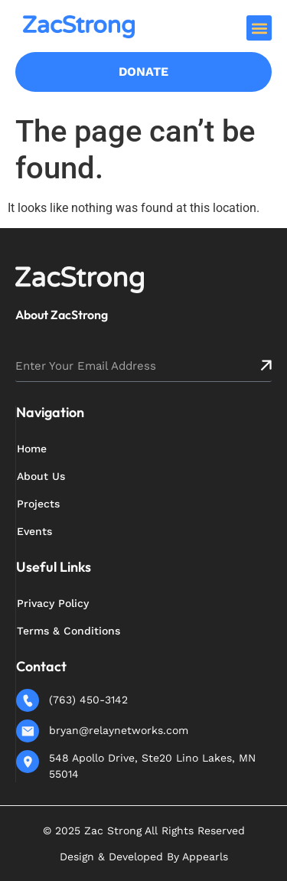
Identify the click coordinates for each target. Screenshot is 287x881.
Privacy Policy (53, 603)
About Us (41, 476)
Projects (38, 504)
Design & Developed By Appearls (144, 856)
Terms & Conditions (68, 631)
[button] (259, 28)
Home (32, 448)
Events (34, 531)
